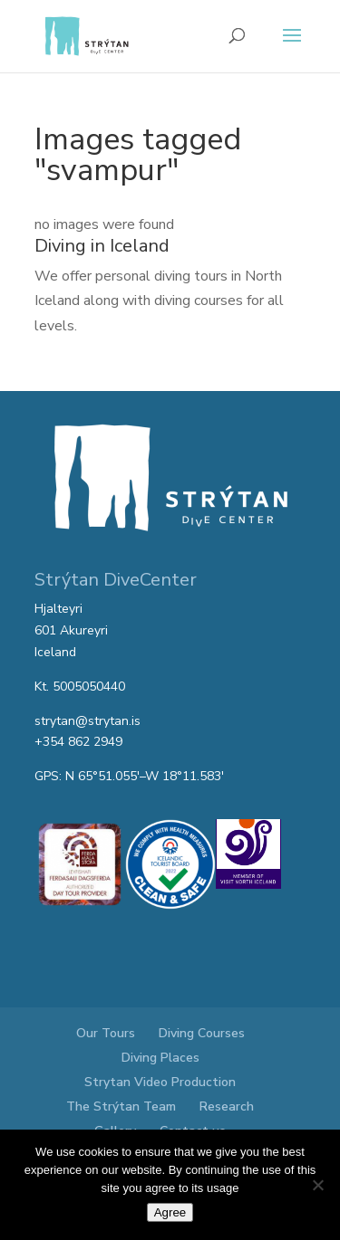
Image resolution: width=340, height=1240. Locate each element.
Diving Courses (202, 1033)
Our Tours (105, 1033)
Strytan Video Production (160, 1082)
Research (226, 1106)
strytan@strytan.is (87, 721)
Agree (170, 1212)
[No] (317, 1185)
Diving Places (160, 1057)
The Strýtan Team (121, 1106)
